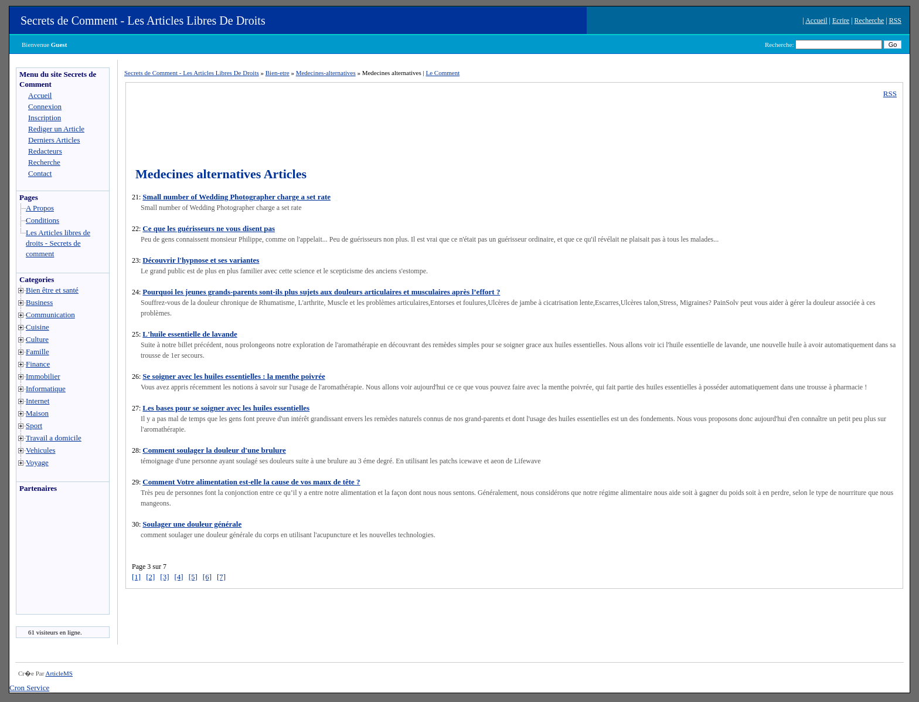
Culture (37, 339)
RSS (895, 20)
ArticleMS (58, 673)
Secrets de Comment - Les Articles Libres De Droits (143, 20)
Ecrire (840, 20)
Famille (37, 351)
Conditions (42, 220)
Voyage (37, 462)
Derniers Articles (54, 139)
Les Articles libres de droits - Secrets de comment (58, 243)
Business (39, 302)
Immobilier (43, 376)
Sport (34, 425)
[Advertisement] (51, 556)
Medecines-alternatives (326, 72)
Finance (38, 364)
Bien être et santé (52, 290)
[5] (193, 576)
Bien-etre (278, 72)
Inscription (44, 117)
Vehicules (41, 450)
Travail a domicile (53, 437)
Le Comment (443, 72)
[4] (179, 576)
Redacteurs (45, 151)
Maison (37, 413)
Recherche (869, 20)
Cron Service (29, 687)
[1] (136, 576)
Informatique (46, 388)
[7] (221, 576)
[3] (164, 576)
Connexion (45, 106)
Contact (40, 173)
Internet (37, 400)
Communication (50, 314)
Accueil (816, 20)
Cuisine (37, 327)
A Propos (40, 208)
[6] (207, 576)
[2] (150, 576)
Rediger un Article (56, 128)
